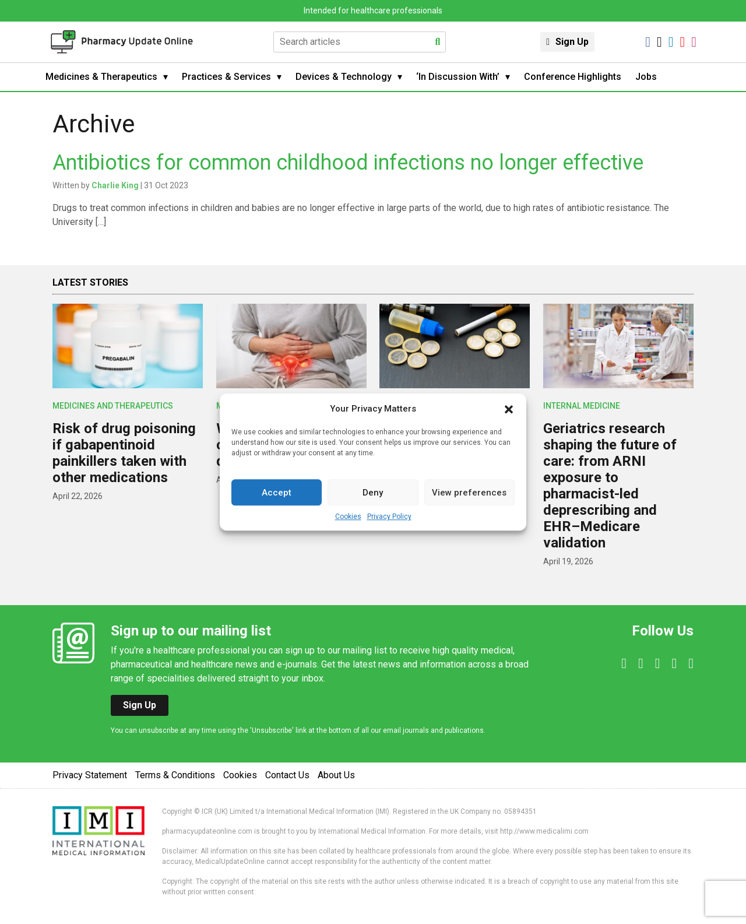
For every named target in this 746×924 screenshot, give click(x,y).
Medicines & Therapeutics (101, 76)
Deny (373, 492)
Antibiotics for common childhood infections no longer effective (347, 162)
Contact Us (287, 775)
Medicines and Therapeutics (112, 405)
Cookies (348, 516)
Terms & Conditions (175, 775)
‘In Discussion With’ (457, 76)
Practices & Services (226, 76)
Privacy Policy (389, 516)
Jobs (646, 76)
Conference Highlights (572, 76)
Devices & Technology (343, 76)
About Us (336, 775)
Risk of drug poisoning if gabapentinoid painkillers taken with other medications (124, 453)
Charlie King (115, 185)
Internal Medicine (581, 405)
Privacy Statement (89, 775)
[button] (509, 408)
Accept (276, 492)
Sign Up (572, 41)
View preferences (469, 492)
